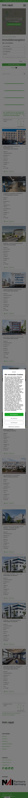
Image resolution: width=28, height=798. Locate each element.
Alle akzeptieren (14, 414)
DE (13, 372)
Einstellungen (14, 422)
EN (15, 372)
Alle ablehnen (14, 418)
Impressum (17, 426)
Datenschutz (11, 426)
